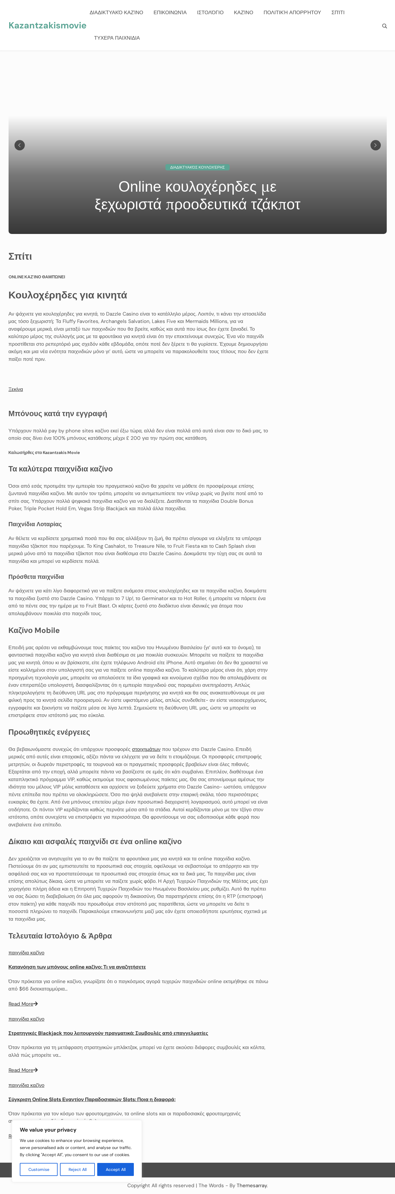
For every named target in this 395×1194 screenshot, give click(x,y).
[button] (16, 389)
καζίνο (243, 12)
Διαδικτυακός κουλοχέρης (197, 167)
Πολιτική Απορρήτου (292, 12)
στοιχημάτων (146, 749)
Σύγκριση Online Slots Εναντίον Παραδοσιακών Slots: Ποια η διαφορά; (92, 1099)
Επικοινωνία (170, 12)
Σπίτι (337, 12)
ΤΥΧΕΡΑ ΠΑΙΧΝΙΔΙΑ (117, 38)
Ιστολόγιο (210, 12)
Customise (38, 1169)
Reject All (78, 1169)
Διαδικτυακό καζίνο (116, 12)
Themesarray (252, 1185)
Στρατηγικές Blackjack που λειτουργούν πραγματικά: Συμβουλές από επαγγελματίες (108, 1033)
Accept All (116, 1169)
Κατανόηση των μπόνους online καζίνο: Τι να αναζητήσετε (77, 967)
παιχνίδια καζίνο (27, 952)
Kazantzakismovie (48, 25)
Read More (23, 1004)
